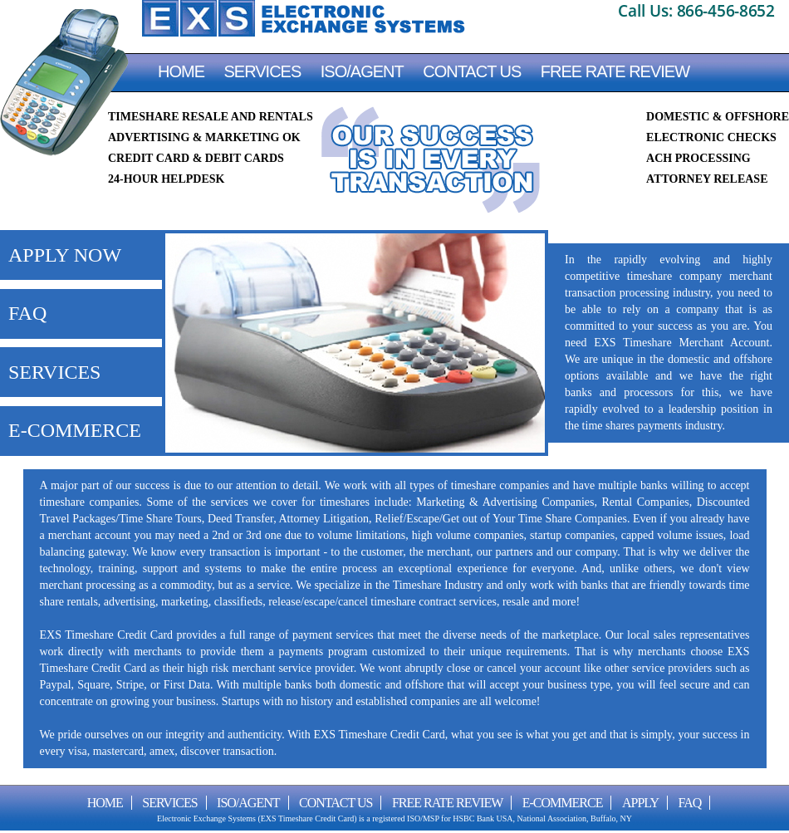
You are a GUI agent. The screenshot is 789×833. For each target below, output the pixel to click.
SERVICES (54, 372)
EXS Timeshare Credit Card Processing (303, 18)
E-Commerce (562, 803)
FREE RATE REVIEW (615, 71)
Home (181, 71)
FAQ (27, 313)
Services (262, 71)
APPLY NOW (64, 255)
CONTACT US (472, 71)
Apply (640, 803)
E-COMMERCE (74, 430)
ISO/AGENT (362, 71)
